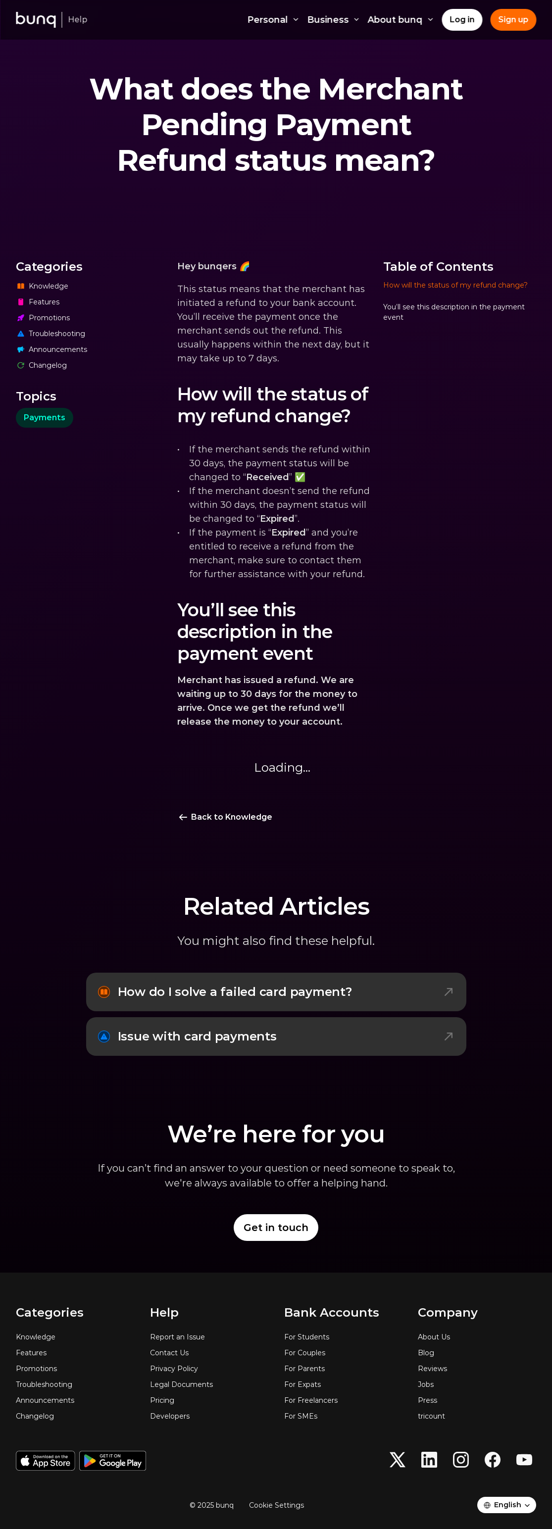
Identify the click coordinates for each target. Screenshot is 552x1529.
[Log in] (462, 20)
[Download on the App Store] (45, 1461)
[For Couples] (343, 1353)
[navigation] (460, 554)
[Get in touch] (276, 1227)
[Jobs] (477, 1384)
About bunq (401, 19)
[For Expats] (343, 1384)
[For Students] (343, 1337)
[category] (44, 418)
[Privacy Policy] (209, 1369)
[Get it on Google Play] (112, 1461)
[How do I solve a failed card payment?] (276, 992)
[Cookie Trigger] (276, 1505)
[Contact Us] (209, 1353)
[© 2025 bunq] (215, 1505)
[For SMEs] (343, 1416)
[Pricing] (209, 1400)
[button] (460, 290)
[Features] (92, 302)
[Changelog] (92, 365)
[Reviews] (477, 1369)
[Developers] (209, 1416)
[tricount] (477, 1416)
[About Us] (477, 1337)
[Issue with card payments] (276, 1036)
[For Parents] (343, 1369)
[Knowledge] (92, 286)
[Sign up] (513, 20)
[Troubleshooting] (92, 334)
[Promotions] (92, 318)
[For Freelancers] (343, 1400)
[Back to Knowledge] (224, 817)
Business (333, 19)
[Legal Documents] (209, 1384)
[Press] (477, 1400)
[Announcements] (92, 349)
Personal (274, 19)
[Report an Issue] (209, 1337)
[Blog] (477, 1353)
